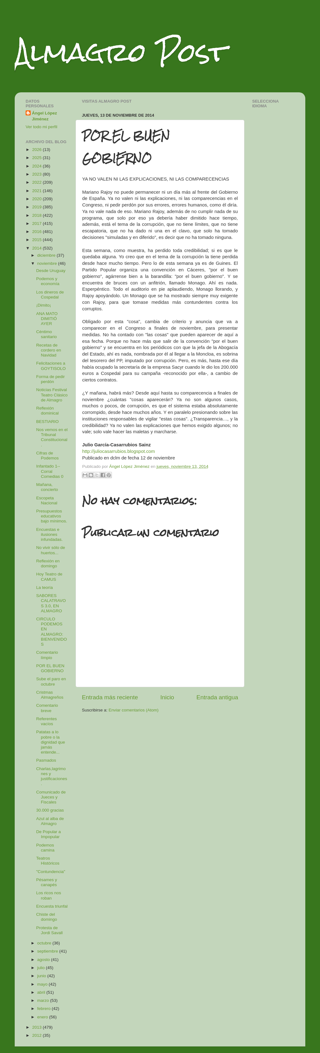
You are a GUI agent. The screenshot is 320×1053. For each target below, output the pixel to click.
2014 (37, 248)
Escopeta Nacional (47, 500)
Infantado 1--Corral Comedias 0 (49, 471)
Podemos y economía (47, 281)
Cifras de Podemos (47, 455)
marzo (43, 1000)
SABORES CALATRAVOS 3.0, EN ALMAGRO (51, 603)
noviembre (47, 263)
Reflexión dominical (47, 410)
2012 (37, 1035)
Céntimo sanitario (46, 334)
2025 (37, 157)
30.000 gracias (50, 810)
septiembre (48, 951)
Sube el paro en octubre (51, 681)
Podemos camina (45, 847)
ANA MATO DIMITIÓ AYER (47, 318)
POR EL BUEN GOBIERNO (50, 668)
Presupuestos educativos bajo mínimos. (51, 516)
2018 (37, 215)
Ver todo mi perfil (41, 126)
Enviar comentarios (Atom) (134, 710)
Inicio (167, 697)
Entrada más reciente (110, 697)
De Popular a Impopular (48, 834)
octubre (44, 943)
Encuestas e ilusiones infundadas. (49, 534)
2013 (37, 1027)
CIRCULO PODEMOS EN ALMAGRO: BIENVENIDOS (51, 632)
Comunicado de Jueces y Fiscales (51, 797)
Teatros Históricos (47, 861)
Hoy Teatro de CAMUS (49, 576)
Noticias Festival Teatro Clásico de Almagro (52, 394)
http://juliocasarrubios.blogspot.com (118, 451)
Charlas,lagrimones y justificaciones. (51, 776)
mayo (43, 984)
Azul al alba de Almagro (50, 821)
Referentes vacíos (46, 721)
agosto (44, 959)
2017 (37, 223)
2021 (37, 190)
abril (41, 992)
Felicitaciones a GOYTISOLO (51, 366)
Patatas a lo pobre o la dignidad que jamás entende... (50, 742)
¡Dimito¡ (43, 305)
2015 (37, 239)
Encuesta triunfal (52, 906)
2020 (37, 199)
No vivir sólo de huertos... (50, 550)
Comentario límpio (47, 655)
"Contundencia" (50, 871)
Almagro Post (121, 52)
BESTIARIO (47, 421)
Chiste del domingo (46, 917)
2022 (37, 182)
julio (41, 967)
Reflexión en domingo (48, 563)
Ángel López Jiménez (44, 116)
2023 (37, 174)
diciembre (47, 255)
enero (43, 1017)
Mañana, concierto (47, 487)
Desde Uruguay (51, 270)
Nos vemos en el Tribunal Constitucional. (52, 437)
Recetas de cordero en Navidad (48, 350)
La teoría (44, 587)
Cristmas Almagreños (49, 695)
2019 (37, 207)
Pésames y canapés (46, 882)
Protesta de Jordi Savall (49, 930)
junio (42, 975)
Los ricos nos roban (48, 895)
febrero (44, 1008)
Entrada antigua (217, 697)
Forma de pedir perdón (50, 379)
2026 (37, 149)
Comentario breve (47, 708)
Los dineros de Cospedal (50, 294)
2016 (37, 231)
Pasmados (46, 760)
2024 (37, 166)
